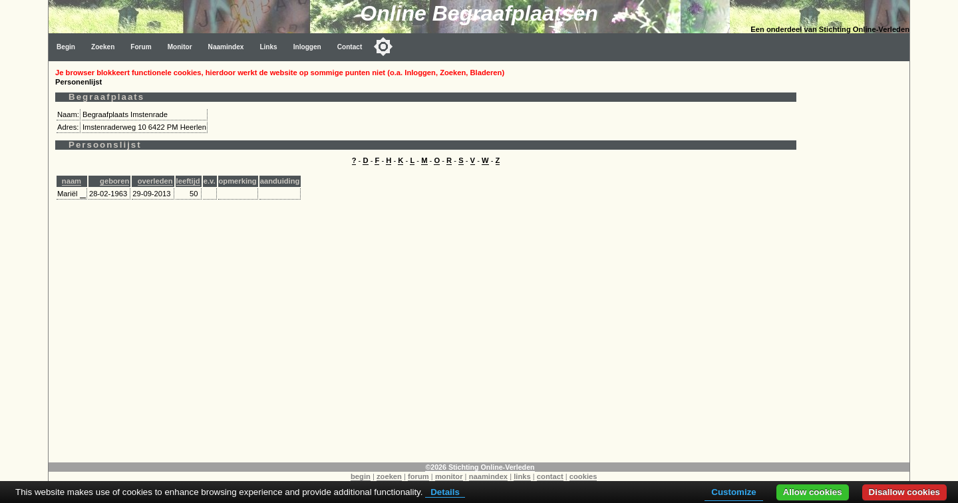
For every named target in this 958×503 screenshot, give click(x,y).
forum (418, 476)
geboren (114, 181)
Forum (140, 47)
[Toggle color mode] (383, 46)
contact (550, 476)
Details (445, 492)
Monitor (180, 47)
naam (71, 181)
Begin (66, 47)
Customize (733, 492)
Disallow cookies (904, 492)
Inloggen (307, 47)
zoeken (389, 476)
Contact (350, 47)
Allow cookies (812, 492)
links (522, 476)
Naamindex (226, 47)
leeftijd (188, 181)
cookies (583, 476)
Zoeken (102, 47)
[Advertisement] (856, 260)
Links (268, 47)
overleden (155, 181)
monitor (449, 476)
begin (361, 476)
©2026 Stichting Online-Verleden (479, 467)
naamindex (488, 476)
